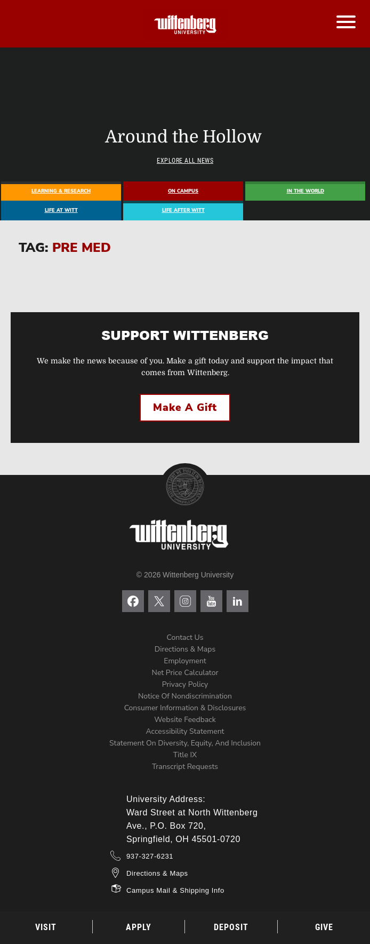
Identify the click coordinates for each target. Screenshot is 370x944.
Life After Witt (183, 210)
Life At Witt (61, 210)
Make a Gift (185, 408)
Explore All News (185, 160)
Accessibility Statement (185, 731)
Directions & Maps (185, 649)
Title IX (185, 755)
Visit (46, 927)
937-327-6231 (149, 856)
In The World (305, 191)
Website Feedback (185, 720)
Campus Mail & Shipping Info (175, 890)
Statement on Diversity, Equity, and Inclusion (185, 743)
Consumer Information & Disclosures (185, 708)
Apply (138, 927)
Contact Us (185, 637)
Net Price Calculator (185, 673)
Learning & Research (61, 191)
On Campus (183, 191)
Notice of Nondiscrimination (185, 696)
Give (324, 927)
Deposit (231, 927)
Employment (185, 661)
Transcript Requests (185, 766)
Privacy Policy (185, 684)
